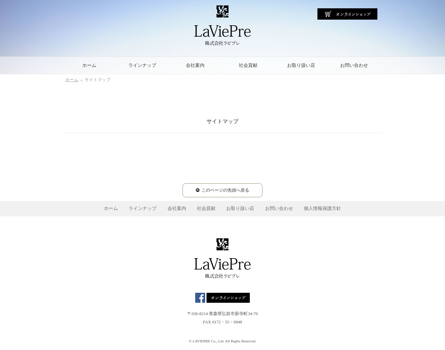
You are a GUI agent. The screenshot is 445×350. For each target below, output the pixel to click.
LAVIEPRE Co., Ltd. (208, 341)
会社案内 (195, 65)
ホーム (89, 65)
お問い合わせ (354, 65)
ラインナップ (142, 65)
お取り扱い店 (301, 65)
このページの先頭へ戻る (225, 190)
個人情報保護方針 (322, 208)
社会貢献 (248, 65)
